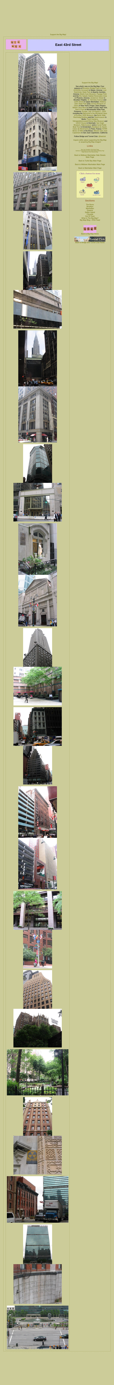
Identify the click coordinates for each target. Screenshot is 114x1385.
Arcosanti (85, 90)
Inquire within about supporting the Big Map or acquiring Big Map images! (89, 141)
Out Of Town (90, 216)
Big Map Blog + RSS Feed (90, 220)
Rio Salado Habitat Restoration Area (93, 96)
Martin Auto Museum (88, 94)
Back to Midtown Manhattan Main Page (90, 164)
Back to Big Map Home (90, 233)
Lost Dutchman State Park (90, 91)
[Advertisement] (90, 66)
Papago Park (102, 94)
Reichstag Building (80, 117)
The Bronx (90, 204)
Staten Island (90, 212)
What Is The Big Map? (89, 218)
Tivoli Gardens (92, 119)
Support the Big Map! (58, 34)
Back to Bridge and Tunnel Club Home (89, 241)
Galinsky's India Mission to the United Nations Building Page (90, 150)
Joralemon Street (96, 98)
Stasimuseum (99, 117)
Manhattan (90, 208)
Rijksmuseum (86, 125)
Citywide (90, 214)
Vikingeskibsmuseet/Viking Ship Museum (88, 121)
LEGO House (81, 123)
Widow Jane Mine (79, 107)
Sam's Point (79, 109)
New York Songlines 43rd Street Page (90, 149)
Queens (90, 210)
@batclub (102, 136)
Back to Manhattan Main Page (89, 168)
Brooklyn (90, 206)
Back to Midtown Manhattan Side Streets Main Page (90, 156)
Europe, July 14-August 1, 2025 (94, 111)
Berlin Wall (101, 115)
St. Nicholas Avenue (95, 100)
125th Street (78, 102)
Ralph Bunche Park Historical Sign (90, 152)
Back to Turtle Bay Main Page (90, 161)
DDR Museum (88, 115)
